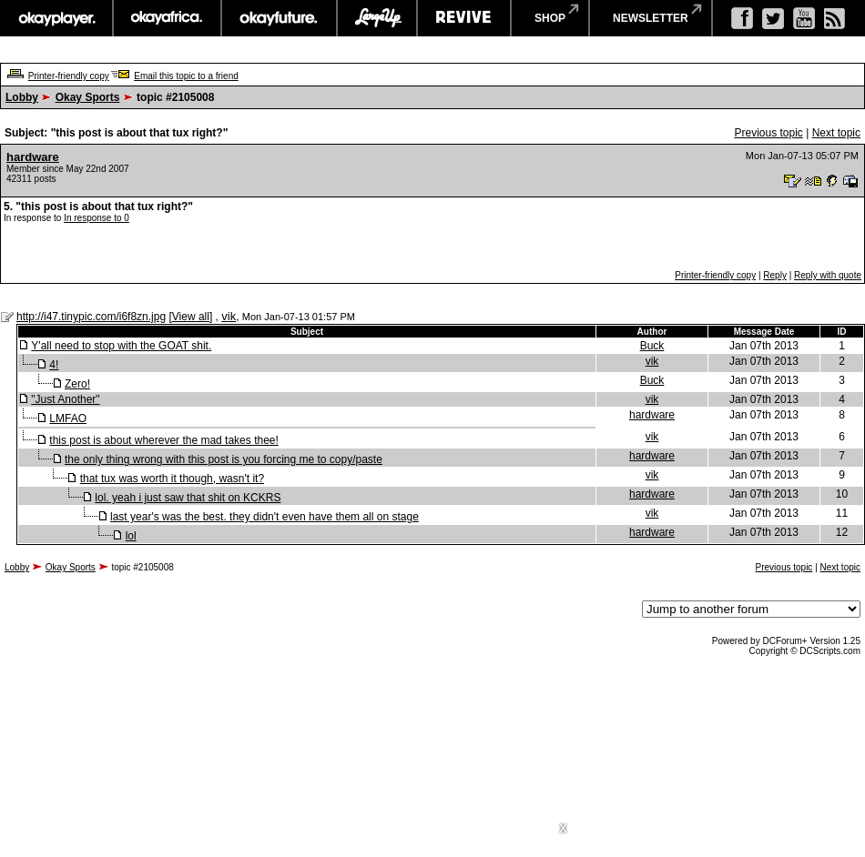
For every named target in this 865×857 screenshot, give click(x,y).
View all (190, 316)
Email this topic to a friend (186, 76)
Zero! (77, 384)
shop (549, 18)
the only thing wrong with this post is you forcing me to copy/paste (223, 459)
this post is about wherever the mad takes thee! (163, 440)
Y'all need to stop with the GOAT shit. (121, 345)
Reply (775, 275)
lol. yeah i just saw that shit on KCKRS (187, 497)
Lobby (21, 97)
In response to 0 (96, 218)
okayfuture (279, 18)
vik (228, 316)
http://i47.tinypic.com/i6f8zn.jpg (91, 316)
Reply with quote (827, 275)
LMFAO (67, 418)
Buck (652, 345)
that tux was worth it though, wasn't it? (172, 478)
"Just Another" (65, 399)
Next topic (836, 132)
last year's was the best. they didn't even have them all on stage (264, 516)
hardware (32, 157)
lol (131, 535)
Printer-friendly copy (68, 76)
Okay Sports (88, 97)
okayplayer (56, 18)
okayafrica (167, 18)
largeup (377, 18)
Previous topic (768, 132)
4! (53, 364)
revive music (464, 18)
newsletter (650, 18)
